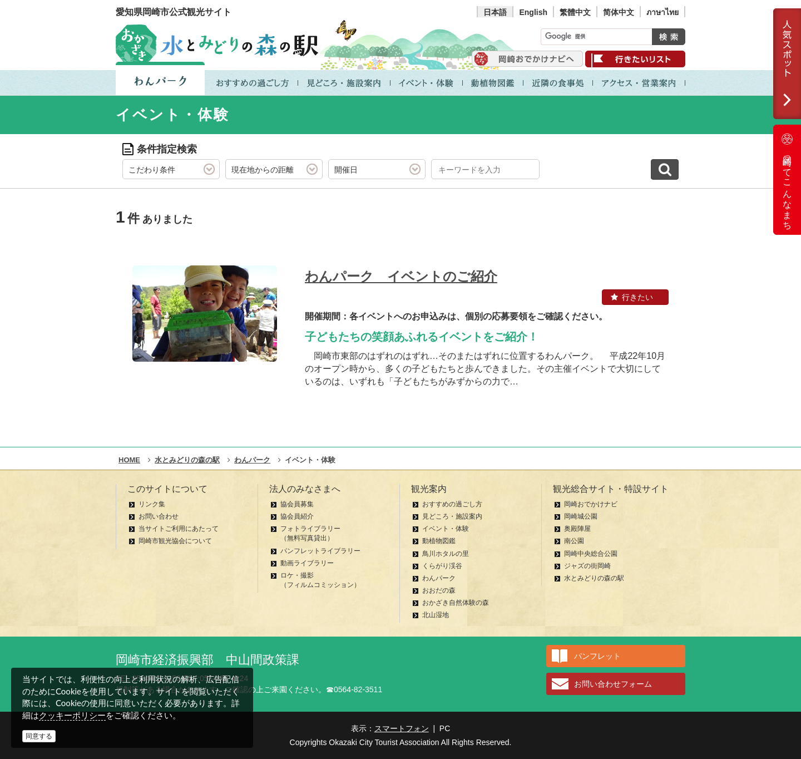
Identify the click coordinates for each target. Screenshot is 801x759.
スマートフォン (401, 728)
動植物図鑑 (439, 541)
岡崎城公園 (580, 516)
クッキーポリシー (72, 715)
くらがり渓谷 (442, 566)
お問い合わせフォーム (613, 683)
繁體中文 (575, 12)
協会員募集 (297, 504)
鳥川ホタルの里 (445, 554)
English (533, 12)
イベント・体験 (445, 529)
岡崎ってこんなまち (787, 180)
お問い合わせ (159, 516)
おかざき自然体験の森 (455, 603)
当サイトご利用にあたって (179, 529)
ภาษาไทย (662, 12)
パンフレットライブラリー (320, 551)
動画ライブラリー (307, 563)
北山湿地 (435, 615)
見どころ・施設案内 (452, 516)
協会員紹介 (297, 516)
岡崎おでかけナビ (590, 504)
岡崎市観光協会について (175, 541)
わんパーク (439, 578)
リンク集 (152, 504)
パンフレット (597, 656)
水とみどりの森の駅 (594, 578)
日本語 (495, 12)
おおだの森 (439, 590)
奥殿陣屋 (577, 529)
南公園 (574, 541)
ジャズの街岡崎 (587, 566)
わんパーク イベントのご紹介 (401, 276)
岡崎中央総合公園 (590, 554)
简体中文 (618, 12)
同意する (39, 736)
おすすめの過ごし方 (452, 504)
